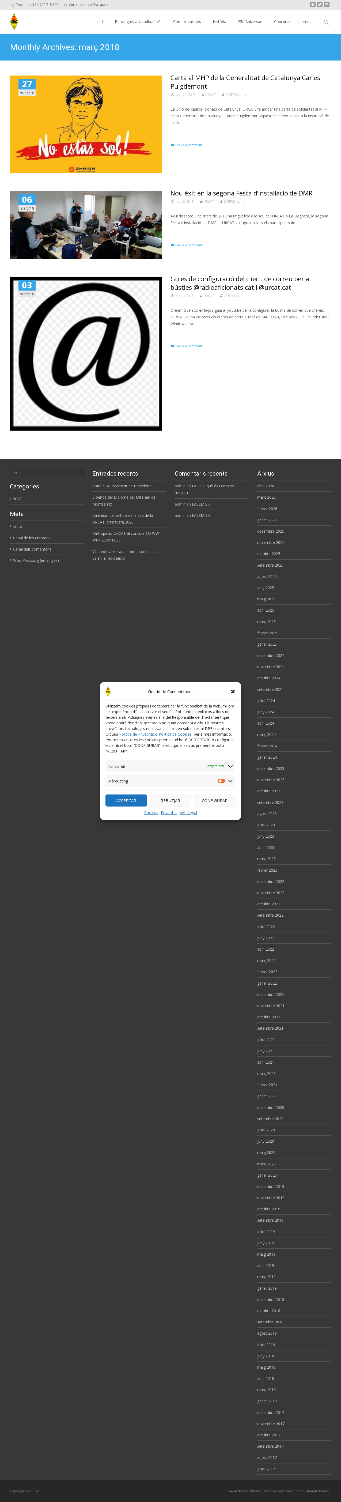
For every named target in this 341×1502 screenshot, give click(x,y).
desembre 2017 (270, 1412)
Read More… (182, 132)
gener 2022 (267, 983)
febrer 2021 (267, 1084)
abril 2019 (265, 1265)
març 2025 (266, 621)
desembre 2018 (270, 1299)
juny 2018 (265, 1355)
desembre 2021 (270, 994)
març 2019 (266, 1276)
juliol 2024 (266, 700)
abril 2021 (265, 1062)
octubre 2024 (268, 677)
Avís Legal (188, 813)
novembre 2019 (271, 1197)
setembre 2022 (270, 915)
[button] (233, 692)
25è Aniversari (250, 21)
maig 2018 (266, 1367)
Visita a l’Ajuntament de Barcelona (121, 485)
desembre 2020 (270, 1107)
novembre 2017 (271, 1423)
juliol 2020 (266, 1129)
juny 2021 (265, 1050)
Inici (99, 21)
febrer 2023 (267, 870)
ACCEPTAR (126, 801)
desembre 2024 (270, 655)
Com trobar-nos (187, 21)
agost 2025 (267, 576)
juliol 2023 (266, 824)
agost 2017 (267, 1457)
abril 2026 (265, 485)
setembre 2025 (270, 565)
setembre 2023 (270, 802)
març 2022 (266, 960)
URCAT (210, 94)
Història (219, 21)
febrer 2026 (267, 508)
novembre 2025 (271, 542)
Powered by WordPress (243, 1491)
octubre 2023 (268, 790)
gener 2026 (267, 519)
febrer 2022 (267, 971)
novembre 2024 (271, 666)
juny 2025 (265, 587)
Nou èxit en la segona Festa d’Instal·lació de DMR (241, 193)
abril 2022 (265, 949)
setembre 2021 (270, 1028)
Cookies (151, 813)
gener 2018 (267, 1400)
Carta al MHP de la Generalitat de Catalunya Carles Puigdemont (245, 82)
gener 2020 (267, 1175)
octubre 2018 (268, 1310)
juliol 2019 (266, 1231)
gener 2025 (267, 644)
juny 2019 (265, 1242)
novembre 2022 (271, 892)
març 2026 (266, 497)
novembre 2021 (271, 1005)
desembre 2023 (270, 768)
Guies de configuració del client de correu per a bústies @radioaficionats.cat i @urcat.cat (239, 283)
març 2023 (266, 858)
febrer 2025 (267, 632)
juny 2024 (265, 711)
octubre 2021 (268, 1016)
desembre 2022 (270, 881)
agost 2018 (267, 1333)
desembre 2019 (270, 1186)
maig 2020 (266, 1152)
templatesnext (318, 1491)
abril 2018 (265, 1378)
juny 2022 (265, 937)
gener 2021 (267, 1095)
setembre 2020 (270, 1118)
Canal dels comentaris (32, 549)
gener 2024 (267, 757)
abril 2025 (265, 610)
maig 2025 (266, 598)
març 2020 (266, 1163)
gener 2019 (267, 1288)
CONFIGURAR (215, 801)
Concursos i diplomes (292, 21)
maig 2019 (266, 1254)
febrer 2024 (267, 745)
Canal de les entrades (31, 537)
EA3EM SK (201, 504)
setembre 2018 (270, 1321)
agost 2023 (267, 813)
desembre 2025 (270, 531)
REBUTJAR (170, 801)
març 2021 (266, 1073)
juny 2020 (265, 1141)
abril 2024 (265, 723)
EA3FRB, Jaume (236, 94)
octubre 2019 (268, 1208)
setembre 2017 (270, 1446)
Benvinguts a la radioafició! (138, 21)
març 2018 (266, 1389)
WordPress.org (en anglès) (36, 560)
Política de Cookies (175, 734)
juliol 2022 (266, 926)
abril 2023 (265, 847)
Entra (17, 526)
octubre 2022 (268, 903)
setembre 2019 (270, 1220)
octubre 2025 (268, 553)
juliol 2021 (266, 1039)
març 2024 (266, 734)
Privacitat (169, 813)
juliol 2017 (266, 1468)
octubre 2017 (268, 1434)
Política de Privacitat (136, 734)
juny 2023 (265, 836)
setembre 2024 (270, 689)
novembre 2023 (271, 779)
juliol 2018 (266, 1344)
